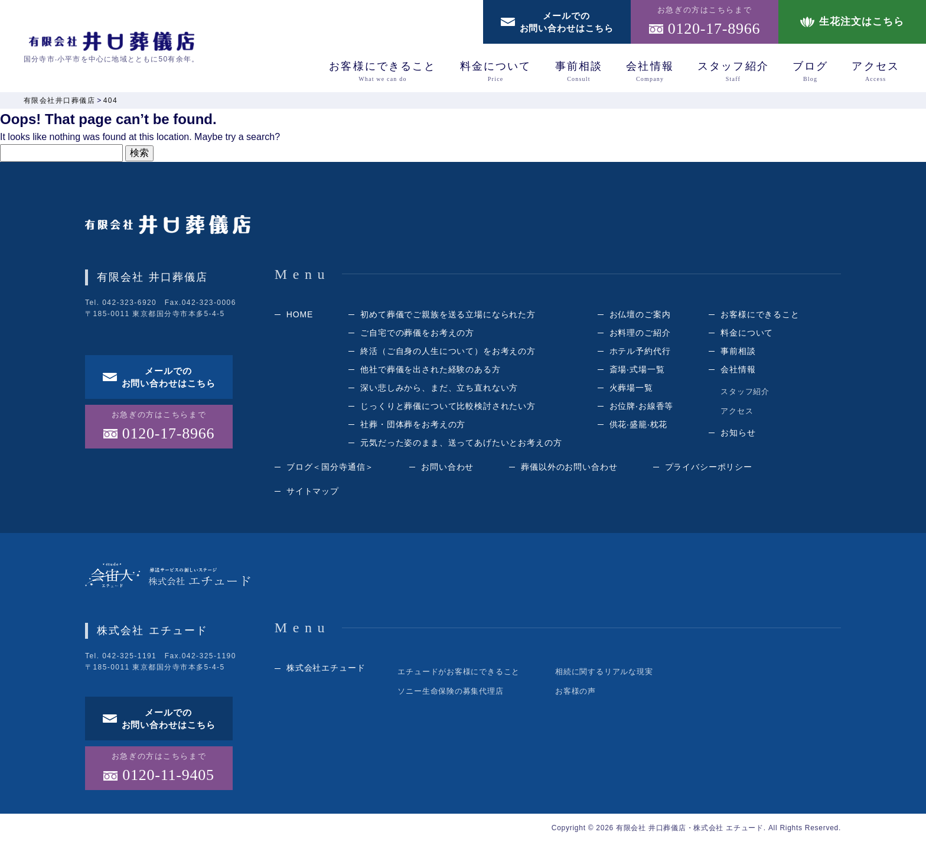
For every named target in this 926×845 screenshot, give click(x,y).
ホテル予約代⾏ (640, 353)
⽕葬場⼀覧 (631, 390)
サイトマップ (312, 493)
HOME (299, 316)
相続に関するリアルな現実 (604, 674)
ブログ (810, 71)
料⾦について (496, 71)
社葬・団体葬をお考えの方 (412, 426)
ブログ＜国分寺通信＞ (330, 469)
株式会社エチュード (326, 670)
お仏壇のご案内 (640, 316)
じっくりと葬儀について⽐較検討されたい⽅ (448, 408)
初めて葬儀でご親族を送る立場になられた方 (448, 316)
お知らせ (737, 435)
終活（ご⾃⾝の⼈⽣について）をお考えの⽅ (448, 353)
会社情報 (650, 71)
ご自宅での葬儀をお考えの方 (417, 335)
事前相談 (579, 71)
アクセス (875, 71)
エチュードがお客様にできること (458, 674)
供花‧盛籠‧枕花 (638, 426)
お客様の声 (575, 693)
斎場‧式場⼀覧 (637, 371)
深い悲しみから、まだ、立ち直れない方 (439, 390)
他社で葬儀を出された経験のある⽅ (430, 371)
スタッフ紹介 (733, 71)
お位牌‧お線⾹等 (641, 408)
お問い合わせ (447, 469)
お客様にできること (382, 71)
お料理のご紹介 (640, 335)
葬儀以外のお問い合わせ (569, 469)
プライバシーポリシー (708, 469)
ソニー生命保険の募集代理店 (450, 693)
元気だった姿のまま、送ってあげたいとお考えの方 (461, 445)
